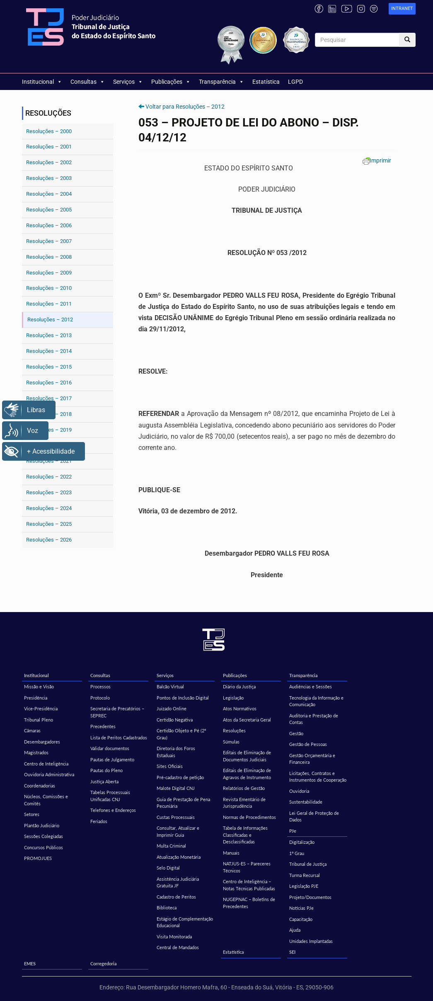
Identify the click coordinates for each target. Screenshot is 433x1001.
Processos (100, 686)
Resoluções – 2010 (49, 288)
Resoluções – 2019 (49, 430)
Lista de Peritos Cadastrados (118, 737)
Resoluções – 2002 (49, 162)
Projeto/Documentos (310, 897)
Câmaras (32, 730)
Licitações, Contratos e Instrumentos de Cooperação (317, 776)
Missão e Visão (39, 686)
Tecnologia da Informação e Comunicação (316, 701)
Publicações (171, 81)
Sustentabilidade (305, 801)
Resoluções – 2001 (49, 146)
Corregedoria (103, 963)
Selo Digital (168, 867)
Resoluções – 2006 (49, 225)
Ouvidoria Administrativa (49, 774)
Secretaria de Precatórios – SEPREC (117, 712)
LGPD (295, 81)
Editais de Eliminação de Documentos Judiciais (247, 756)
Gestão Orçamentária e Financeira (312, 759)
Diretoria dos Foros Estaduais (176, 752)
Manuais (231, 852)
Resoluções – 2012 (50, 319)
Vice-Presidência (41, 708)
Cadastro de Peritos (176, 896)
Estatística (266, 81)
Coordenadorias (39, 785)
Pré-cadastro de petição (180, 777)
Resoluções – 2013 (49, 335)
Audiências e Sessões (310, 686)
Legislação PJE (303, 886)
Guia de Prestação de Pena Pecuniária (183, 803)
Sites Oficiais (170, 766)
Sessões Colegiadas (43, 836)
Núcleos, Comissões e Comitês (46, 800)
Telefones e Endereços (113, 810)
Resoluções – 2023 (49, 492)
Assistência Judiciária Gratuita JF (178, 882)
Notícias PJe (301, 908)
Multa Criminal (171, 845)
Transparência (221, 81)
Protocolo (100, 697)
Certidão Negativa (175, 719)
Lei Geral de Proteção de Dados (314, 816)
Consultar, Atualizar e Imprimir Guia (178, 831)
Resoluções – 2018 (49, 414)
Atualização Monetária (179, 857)
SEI (292, 952)
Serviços (128, 81)
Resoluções (234, 730)
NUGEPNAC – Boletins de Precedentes (249, 903)
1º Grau (296, 853)
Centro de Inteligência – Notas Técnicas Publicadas (249, 885)
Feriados (98, 821)
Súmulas (231, 741)
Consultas (87, 81)
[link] (402, 9)
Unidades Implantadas (311, 941)
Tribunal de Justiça (308, 864)
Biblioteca (167, 907)
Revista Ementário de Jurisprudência (244, 803)
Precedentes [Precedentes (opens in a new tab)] (103, 726)
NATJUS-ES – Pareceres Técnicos (247, 867)
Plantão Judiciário (41, 825)
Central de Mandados (178, 947)
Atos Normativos (239, 708)
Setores (31, 814)
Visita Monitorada (174, 936)
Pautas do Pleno (106, 770)
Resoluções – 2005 (49, 210)
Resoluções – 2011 (49, 304)
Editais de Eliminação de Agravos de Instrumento (247, 774)
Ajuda (294, 930)
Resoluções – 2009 (49, 273)
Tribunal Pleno (38, 719)
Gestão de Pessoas (308, 744)
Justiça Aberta (104, 781)
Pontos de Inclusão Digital (183, 697)
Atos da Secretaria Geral (247, 719)
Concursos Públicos (43, 847)
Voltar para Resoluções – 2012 (185, 106)
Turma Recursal (304, 875)
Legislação (233, 697)
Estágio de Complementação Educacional (185, 922)
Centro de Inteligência (46, 763)
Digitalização (301, 842)
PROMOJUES (38, 858)
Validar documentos (109, 748)
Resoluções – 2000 (49, 131)
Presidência (35, 697)
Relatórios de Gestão (244, 788)
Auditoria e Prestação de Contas (313, 719)
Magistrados (36, 752)
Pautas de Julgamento (112, 759)
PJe (292, 830)
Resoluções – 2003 (49, 178)
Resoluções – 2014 (49, 351)
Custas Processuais (176, 817)
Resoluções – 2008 (49, 257)
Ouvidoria (299, 791)
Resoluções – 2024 (49, 508)
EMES (30, 963)
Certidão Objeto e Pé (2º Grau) (181, 734)
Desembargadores (42, 741)
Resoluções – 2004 (49, 194)
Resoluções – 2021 (49, 461)
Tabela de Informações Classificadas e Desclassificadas (245, 834)
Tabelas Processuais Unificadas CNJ (110, 796)
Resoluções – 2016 (49, 382)
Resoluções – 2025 (49, 524)
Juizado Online (171, 708)
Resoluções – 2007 (49, 241)
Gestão (296, 733)
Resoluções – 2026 (49, 540)
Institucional (42, 81)
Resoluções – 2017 (49, 398)
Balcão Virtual (170, 686)
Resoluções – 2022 (49, 477)
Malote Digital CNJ (176, 788)
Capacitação (300, 919)
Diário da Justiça (239, 686)
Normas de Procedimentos (249, 817)
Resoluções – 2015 (49, 367)
